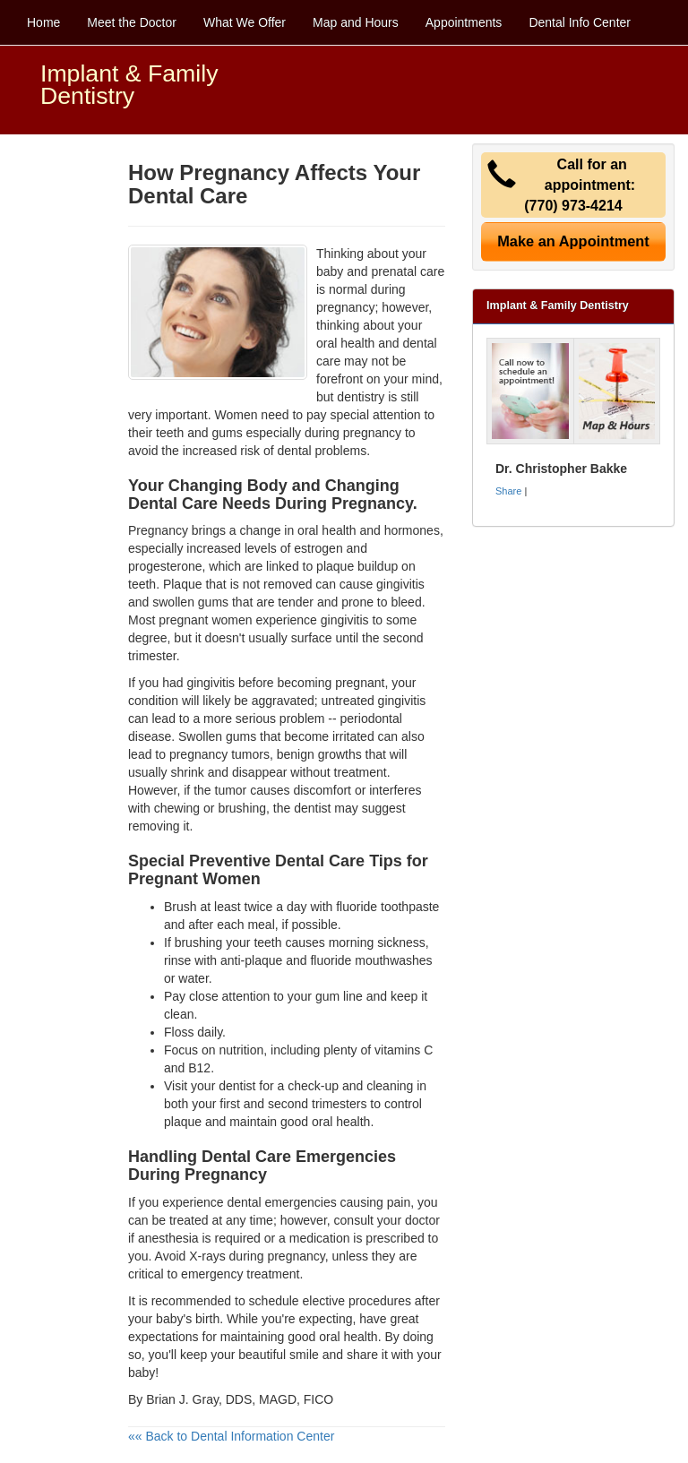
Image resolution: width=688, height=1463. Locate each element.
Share (508, 491)
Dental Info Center (580, 22)
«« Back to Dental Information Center (231, 1436)
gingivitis (345, 620)
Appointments (464, 22)
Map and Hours (356, 22)
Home (43, 22)
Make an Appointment (573, 241)
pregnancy (295, 1256)
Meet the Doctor (131, 22)
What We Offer (244, 22)
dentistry (360, 397)
